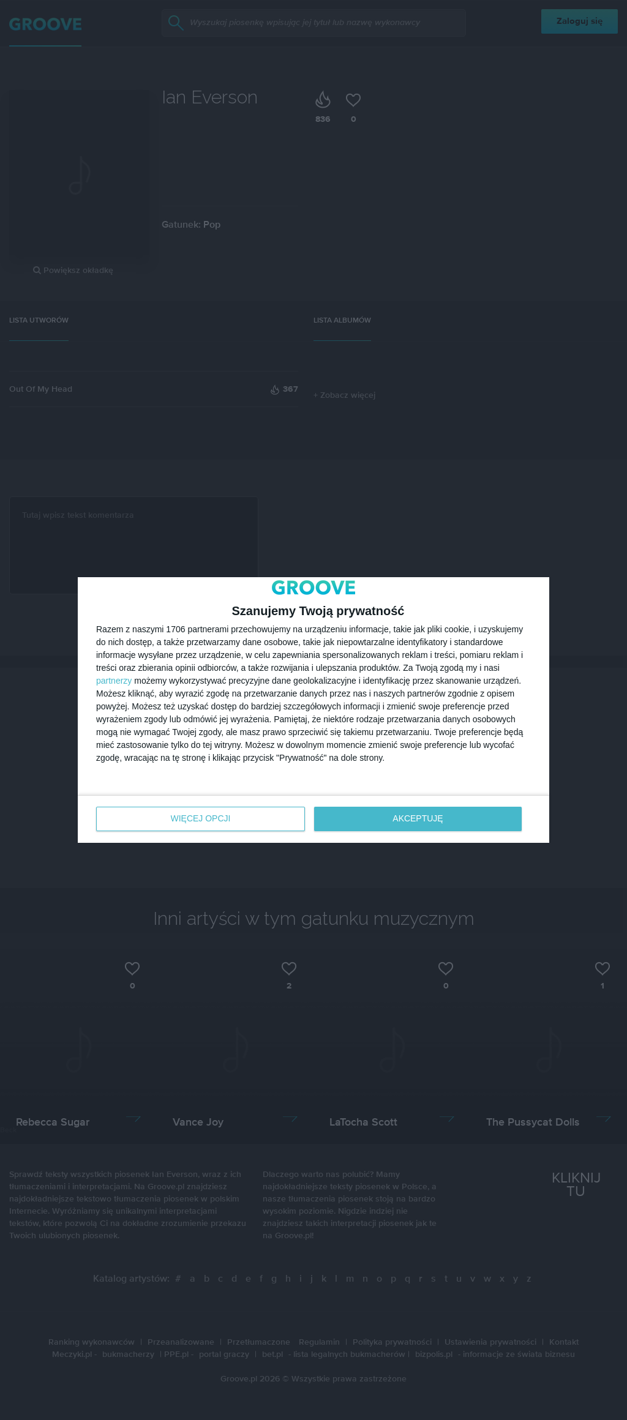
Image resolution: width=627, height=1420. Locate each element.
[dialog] (313, 710)
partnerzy (114, 681)
